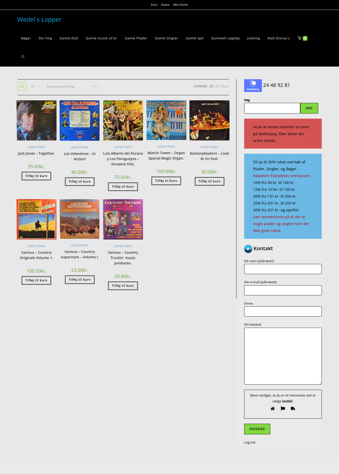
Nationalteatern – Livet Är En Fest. (209, 156)
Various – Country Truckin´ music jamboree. (123, 257)
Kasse (165, 5)
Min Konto (180, 5)
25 (211, 86)
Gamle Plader (36, 147)
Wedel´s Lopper (39, 19)
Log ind (249, 442)
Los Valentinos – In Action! (80, 156)
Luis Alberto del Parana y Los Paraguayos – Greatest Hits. (123, 158)
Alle (225, 86)
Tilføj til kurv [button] (36, 176)
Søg (247, 100)
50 (217, 86)
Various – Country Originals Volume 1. (36, 255)
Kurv (154, 5)
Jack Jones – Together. (36, 153)
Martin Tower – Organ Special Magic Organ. (166, 155)
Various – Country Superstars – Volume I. (80, 254)
